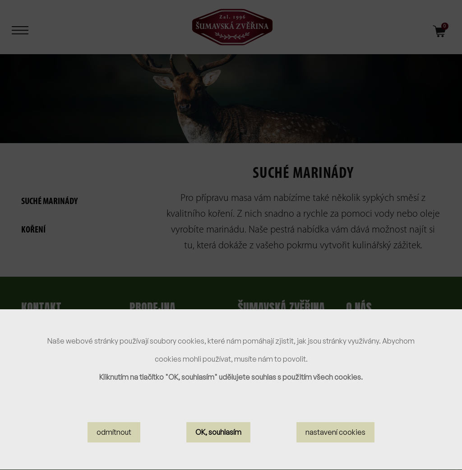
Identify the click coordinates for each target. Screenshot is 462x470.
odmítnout (114, 438)
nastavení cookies (335, 438)
